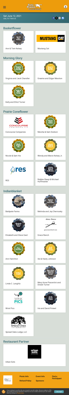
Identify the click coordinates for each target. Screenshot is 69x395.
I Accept (59, 392)
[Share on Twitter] (56, 18)
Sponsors (40, 381)
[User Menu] (65, 6)
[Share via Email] (59, 18)
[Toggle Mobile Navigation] (4, 7)
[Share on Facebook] (53, 18)
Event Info (40, 376)
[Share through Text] (62, 18)
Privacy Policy (20, 393)
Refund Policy (25, 381)
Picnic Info (24, 376)
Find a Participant (57, 377)
